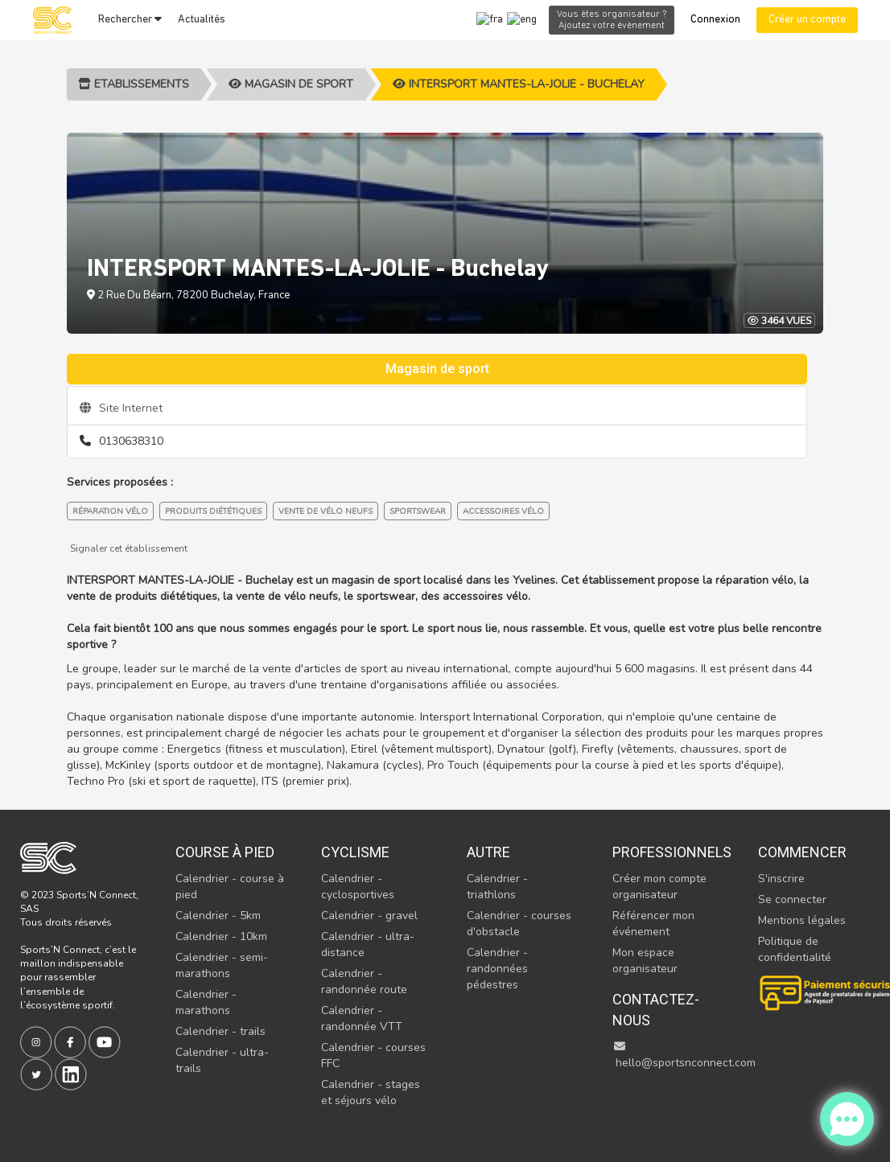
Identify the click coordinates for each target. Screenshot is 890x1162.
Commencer (802, 852)
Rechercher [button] (130, 19)
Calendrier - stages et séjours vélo (370, 1092)
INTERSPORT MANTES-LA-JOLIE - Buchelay (519, 84)
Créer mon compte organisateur (659, 886)
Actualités (201, 20)
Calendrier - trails (220, 1031)
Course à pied (224, 852)
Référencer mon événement (653, 923)
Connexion (715, 20)
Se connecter (792, 899)
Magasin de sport (291, 84)
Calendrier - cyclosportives (357, 886)
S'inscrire (781, 878)
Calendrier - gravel (369, 915)
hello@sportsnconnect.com (684, 1055)
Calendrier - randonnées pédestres (497, 968)
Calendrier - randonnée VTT (361, 1018)
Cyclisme (355, 852)
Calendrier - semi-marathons (221, 965)
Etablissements (133, 84)
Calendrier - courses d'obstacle (519, 923)
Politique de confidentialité (794, 949)
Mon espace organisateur (645, 960)
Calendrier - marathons (206, 1002)
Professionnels (668, 852)
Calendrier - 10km (221, 936)
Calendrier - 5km (218, 915)
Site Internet (121, 408)
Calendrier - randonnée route (364, 981)
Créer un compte (807, 20)
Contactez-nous (655, 1010)
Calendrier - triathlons (497, 886)
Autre (488, 852)
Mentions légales (802, 920)
